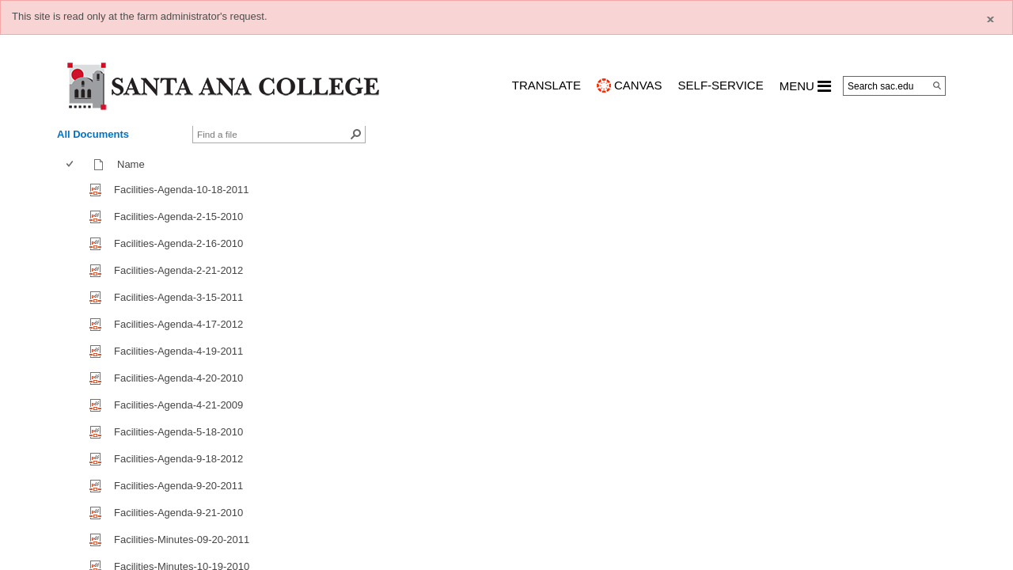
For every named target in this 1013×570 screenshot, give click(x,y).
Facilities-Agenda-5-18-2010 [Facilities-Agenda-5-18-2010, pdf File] (178, 432)
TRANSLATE (546, 85)
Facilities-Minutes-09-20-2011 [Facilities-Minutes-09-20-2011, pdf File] (181, 539)
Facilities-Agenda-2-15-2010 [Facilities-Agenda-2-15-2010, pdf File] (178, 216)
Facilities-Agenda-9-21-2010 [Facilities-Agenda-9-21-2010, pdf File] (178, 513)
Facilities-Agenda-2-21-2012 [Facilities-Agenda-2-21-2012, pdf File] (178, 270)
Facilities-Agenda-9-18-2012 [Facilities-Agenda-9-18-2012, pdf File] (178, 459)
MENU (805, 86)
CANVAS (638, 85)
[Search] (937, 85)
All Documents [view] (93, 134)
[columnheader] (73, 165)
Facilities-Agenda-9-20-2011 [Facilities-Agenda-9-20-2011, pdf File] (178, 486)
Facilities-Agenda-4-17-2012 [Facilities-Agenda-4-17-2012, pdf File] (178, 324)
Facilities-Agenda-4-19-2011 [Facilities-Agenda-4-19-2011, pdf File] (178, 351)
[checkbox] (70, 164)
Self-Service (721, 85)
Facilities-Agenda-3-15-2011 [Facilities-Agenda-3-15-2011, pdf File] (178, 297)
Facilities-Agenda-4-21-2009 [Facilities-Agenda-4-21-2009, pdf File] (178, 405)
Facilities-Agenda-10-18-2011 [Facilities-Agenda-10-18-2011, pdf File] (181, 190)
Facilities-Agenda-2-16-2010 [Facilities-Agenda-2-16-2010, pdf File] (178, 243)
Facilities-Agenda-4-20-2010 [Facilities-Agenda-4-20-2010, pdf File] (178, 378)
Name (134, 164)
